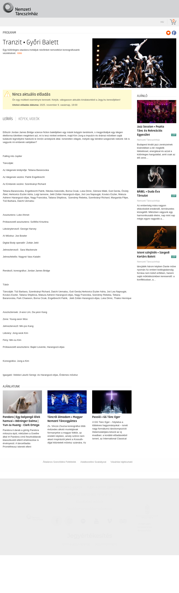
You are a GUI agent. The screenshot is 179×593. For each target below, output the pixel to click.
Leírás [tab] (8, 119)
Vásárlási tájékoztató (121, 461)
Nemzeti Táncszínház (148, 139)
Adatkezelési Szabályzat (93, 461)
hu (162, 22)
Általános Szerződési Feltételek (59, 461)
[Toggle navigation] (171, 6)
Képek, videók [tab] (29, 119)
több (19, 53)
